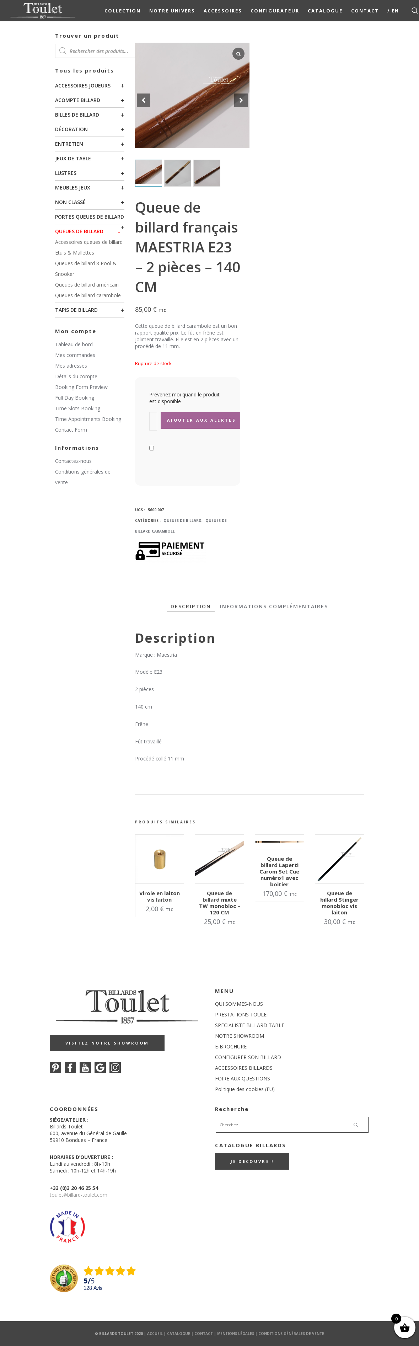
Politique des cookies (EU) (245, 1089)
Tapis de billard (76, 309)
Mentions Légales (235, 1333)
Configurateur (275, 10)
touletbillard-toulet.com (78, 1194)
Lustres (65, 173)
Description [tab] (191, 606)
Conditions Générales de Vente (291, 1333)
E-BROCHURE (231, 1046)
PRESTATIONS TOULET (242, 1014)
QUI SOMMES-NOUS (239, 1003)
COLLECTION (122, 10)
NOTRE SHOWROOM (239, 1035)
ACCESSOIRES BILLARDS (244, 1067)
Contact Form (71, 429)
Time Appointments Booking (88, 419)
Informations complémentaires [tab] (274, 606)
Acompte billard (77, 100)
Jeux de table (73, 158)
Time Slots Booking (77, 408)
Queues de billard (79, 231)
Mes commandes (75, 355)
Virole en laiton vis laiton (159, 896)
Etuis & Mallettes (74, 252)
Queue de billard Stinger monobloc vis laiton (339, 902)
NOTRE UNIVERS (172, 10)
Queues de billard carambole (88, 295)
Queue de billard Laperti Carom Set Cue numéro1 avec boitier (279, 871)
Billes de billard (77, 114)
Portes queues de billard (89, 216)
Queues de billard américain (87, 284)
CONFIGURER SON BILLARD (248, 1057)
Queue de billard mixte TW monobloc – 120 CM (219, 902)
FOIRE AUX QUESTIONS (242, 1078)
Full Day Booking (74, 397)
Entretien (69, 143)
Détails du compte (76, 376)
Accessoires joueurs (83, 85)
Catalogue (325, 10)
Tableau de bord (74, 344)
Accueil (155, 1333)
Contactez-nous (73, 461)
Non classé (70, 202)
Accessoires (223, 10)
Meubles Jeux (72, 187)
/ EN (393, 10)
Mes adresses (71, 365)
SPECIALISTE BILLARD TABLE (249, 1025)
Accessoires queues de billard (89, 242)
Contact (365, 10)
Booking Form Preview (81, 387)
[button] (241, 100)
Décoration (71, 129)
